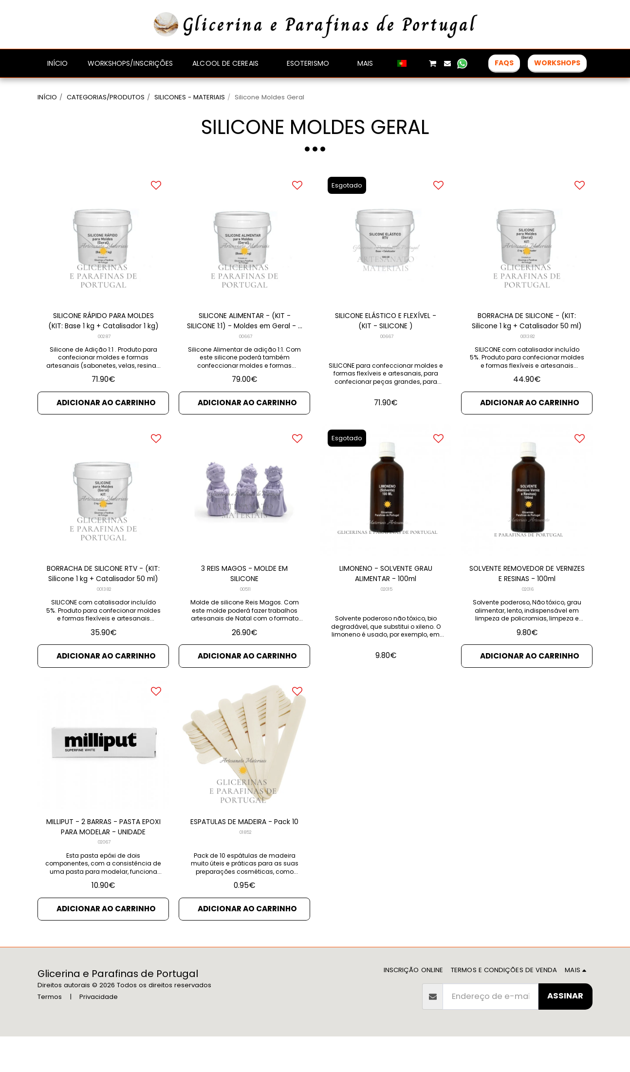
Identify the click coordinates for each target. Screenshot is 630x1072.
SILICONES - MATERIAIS (189, 97)
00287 (104, 365)
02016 (527, 624)
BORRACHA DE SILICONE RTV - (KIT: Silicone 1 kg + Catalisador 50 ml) (103, 607)
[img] (527, 262)
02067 (104, 883)
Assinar (565, 1031)
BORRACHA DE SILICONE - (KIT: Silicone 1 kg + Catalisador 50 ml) (526, 348)
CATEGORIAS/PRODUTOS (106, 97)
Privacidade (98, 1031)
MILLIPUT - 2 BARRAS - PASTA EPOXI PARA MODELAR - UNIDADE (103, 865)
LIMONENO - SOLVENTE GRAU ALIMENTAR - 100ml (386, 606)
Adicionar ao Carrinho (106, 432)
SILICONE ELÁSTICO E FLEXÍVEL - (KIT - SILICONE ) (386, 347)
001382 (528, 365)
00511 (245, 624)
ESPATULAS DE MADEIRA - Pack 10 (245, 865)
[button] (418, 63)
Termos (49, 1031)
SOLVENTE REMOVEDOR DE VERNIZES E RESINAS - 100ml (527, 606)
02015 (386, 624)
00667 (246, 365)
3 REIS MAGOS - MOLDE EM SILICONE (244, 606)
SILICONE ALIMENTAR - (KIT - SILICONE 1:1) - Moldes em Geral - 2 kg (244, 348)
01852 (245, 883)
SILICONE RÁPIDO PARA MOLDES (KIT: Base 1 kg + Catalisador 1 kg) (103, 348)
